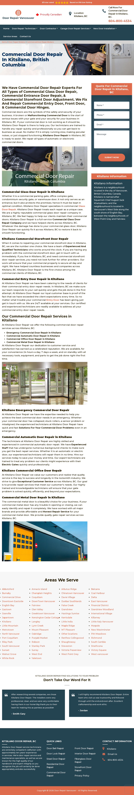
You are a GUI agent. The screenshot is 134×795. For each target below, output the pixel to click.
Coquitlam (37, 597)
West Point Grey (70, 654)
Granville (6, 613)
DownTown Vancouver (43, 601)
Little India (67, 621)
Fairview (36, 605)
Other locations (69, 634)
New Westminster (100, 630)
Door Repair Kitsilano (16, 42)
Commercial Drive (11, 597)
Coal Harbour (98, 593)
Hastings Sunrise (70, 613)
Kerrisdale (66, 617)
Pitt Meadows (98, 634)
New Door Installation (104, 28)
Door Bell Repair (55, 748)
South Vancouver (11, 646)
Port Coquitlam (10, 638)
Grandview (66, 609)
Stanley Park (38, 646)
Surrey (35, 650)
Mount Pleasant (40, 630)
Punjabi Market (40, 638)
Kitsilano (6, 621)
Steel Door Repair (56, 759)
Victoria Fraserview (71, 650)
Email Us (112, 754)
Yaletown (36, 658)
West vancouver (99, 654)
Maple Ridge (68, 625)
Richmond (96, 638)
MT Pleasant (68, 630)
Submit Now (112, 157)
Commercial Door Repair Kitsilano (40, 42)
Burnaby (6, 593)
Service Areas (10, 36)
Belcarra (95, 589)
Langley (36, 621)
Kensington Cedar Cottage (46, 617)
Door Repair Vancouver (65, 790)
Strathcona (97, 646)
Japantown (8, 617)
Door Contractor (48, 28)
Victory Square (99, 650)
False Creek (67, 605)
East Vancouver (99, 601)
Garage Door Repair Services (74, 28)
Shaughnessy (68, 642)
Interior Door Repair (85, 753)
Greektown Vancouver (43, 613)
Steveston (66, 646)
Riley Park (7, 642)
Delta (94, 597)
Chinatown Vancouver (73, 593)
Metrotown (8, 630)
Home (6, 28)
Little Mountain (10, 625)
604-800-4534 (120, 21)
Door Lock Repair (56, 753)
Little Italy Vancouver (102, 621)
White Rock (8, 658)
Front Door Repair (84, 748)
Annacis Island (39, 589)
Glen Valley (37, 609)
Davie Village (68, 597)
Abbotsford (8, 589)
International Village (101, 613)
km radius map (111, 249)
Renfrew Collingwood (72, 638)
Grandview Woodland (102, 609)
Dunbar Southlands (71, 601)
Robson (36, 642)
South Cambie (98, 642)
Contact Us (25, 36)
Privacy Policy (82, 775)
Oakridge (37, 634)
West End (37, 654)
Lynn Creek (38, 625)
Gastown (7, 609)
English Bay (8, 605)
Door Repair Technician (24, 28)
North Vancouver (11, 634)
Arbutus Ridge (69, 589)
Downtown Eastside (13, 601)
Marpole (95, 625)
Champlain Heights (42, 593)
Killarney (95, 617)
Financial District (100, 605)
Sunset (5, 650)
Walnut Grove (9, 654)
